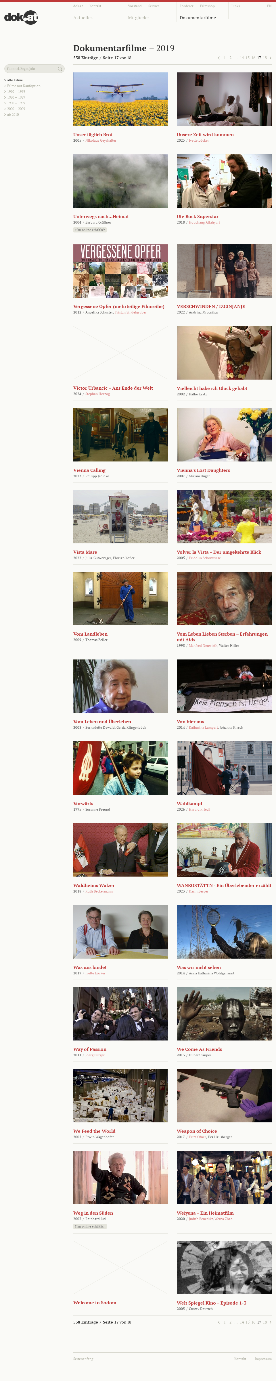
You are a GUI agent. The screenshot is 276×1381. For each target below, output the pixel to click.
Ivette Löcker (199, 140)
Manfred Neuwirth (203, 645)
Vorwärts (83, 803)
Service (154, 6)
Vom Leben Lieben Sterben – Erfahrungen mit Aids (222, 637)
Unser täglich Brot (93, 134)
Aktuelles (83, 17)
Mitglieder (138, 17)
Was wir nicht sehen (199, 967)
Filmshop (207, 6)
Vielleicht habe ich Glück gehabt (212, 388)
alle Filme (15, 80)
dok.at (78, 6)
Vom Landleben (90, 634)
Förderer (186, 6)
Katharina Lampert (203, 727)
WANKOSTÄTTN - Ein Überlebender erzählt (224, 885)
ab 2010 (13, 114)
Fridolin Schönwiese (205, 558)
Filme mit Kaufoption (24, 86)
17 (259, 57)
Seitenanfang (83, 1359)
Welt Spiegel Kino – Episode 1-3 (211, 1303)
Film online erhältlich (90, 230)
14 (242, 57)
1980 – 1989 (16, 97)
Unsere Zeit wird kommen (205, 134)
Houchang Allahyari (204, 222)
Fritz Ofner (197, 1137)
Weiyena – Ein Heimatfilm (205, 1213)
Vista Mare (85, 552)
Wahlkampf (189, 803)
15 (248, 57)
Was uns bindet (90, 967)
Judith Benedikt (201, 1219)
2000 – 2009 (16, 109)
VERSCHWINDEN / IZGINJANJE (211, 306)
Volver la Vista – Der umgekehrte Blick (219, 552)
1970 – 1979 (16, 91)
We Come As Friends (199, 1049)
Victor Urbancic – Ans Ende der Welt (113, 388)
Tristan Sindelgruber (131, 312)
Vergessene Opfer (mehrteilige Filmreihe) (118, 306)
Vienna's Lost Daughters (203, 470)
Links (235, 6)
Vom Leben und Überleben (102, 721)
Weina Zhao (223, 1219)
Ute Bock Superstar (197, 216)
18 (265, 57)
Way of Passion (89, 1049)
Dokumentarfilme (198, 17)
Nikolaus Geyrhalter (100, 140)
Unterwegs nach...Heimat (101, 216)
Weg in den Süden (93, 1213)
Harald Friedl (199, 809)
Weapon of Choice (197, 1131)
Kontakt (95, 6)
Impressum (263, 1359)
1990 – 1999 (16, 103)
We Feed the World (94, 1131)
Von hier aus (190, 721)
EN (269, 6)
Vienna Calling (89, 470)
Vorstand (135, 6)
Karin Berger (198, 891)
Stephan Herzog (97, 394)
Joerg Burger (95, 1055)
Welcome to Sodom (94, 1302)
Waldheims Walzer (94, 885)
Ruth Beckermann (99, 891)
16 (253, 57)
